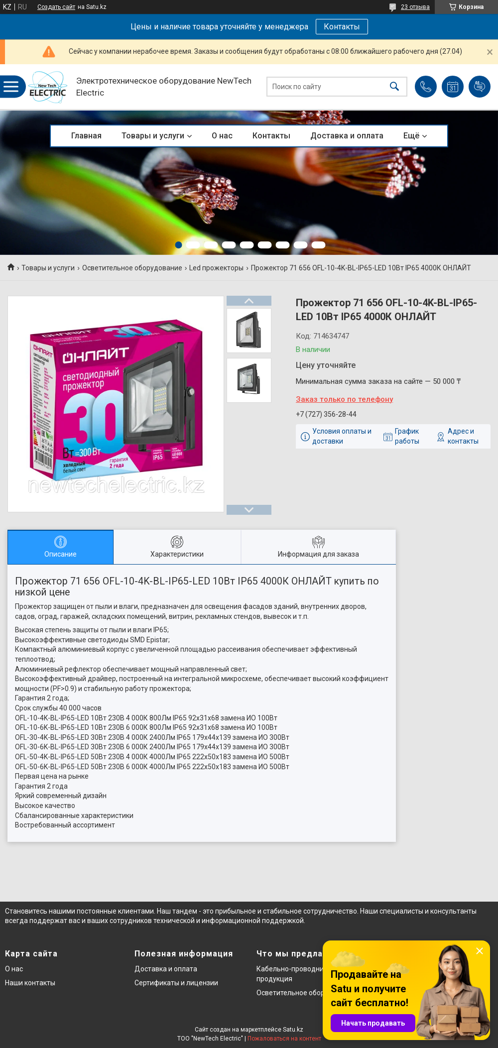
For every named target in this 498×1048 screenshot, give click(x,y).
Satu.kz (293, 1029)
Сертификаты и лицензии (176, 983)
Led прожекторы (216, 268)
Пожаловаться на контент (284, 1038)
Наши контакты (30, 983)
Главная (86, 135)
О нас (222, 135)
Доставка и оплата (346, 135)
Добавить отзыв (480, 87)
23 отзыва (415, 6)
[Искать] (394, 87)
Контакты (342, 26)
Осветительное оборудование (132, 268)
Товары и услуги (153, 135)
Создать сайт (56, 6)
